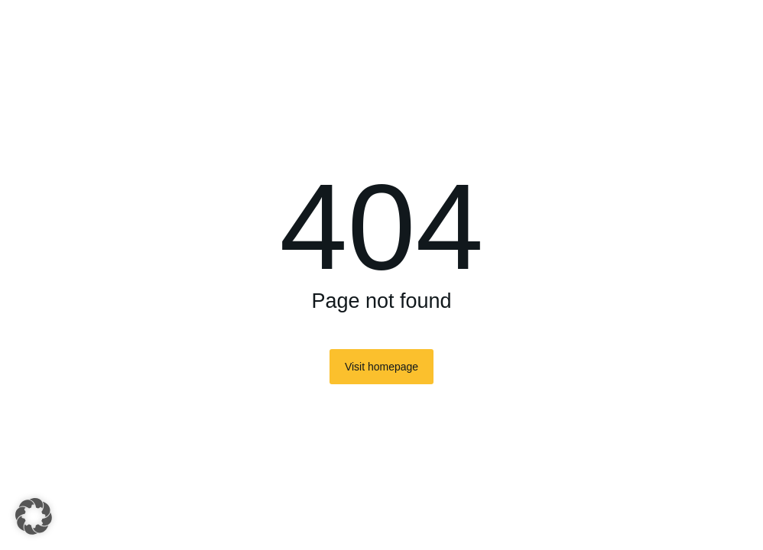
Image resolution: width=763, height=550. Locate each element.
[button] (33, 516)
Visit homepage (381, 367)
